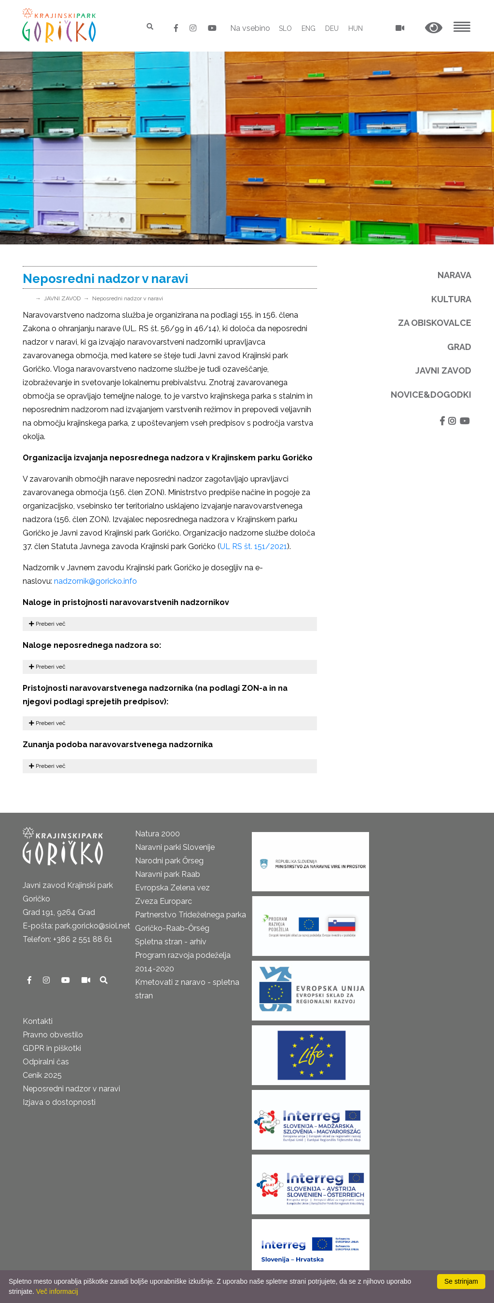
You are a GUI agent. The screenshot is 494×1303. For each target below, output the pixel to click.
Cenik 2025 (42, 1075)
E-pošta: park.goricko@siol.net (76, 925)
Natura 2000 (157, 833)
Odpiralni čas (46, 1061)
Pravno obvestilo (53, 1034)
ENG (309, 28)
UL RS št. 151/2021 (253, 546)
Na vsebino (250, 28)
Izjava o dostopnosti (59, 1102)
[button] (434, 28)
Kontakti (38, 1021)
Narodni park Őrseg (169, 860)
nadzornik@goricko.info (95, 581)
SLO (285, 28)
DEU (332, 28)
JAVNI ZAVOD (62, 298)
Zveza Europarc (163, 901)
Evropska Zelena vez (172, 887)
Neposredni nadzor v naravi (127, 298)
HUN (355, 28)
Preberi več (47, 623)
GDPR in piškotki (52, 1048)
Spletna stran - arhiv (170, 941)
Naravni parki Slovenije (175, 847)
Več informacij (57, 1291)
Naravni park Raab (167, 874)
